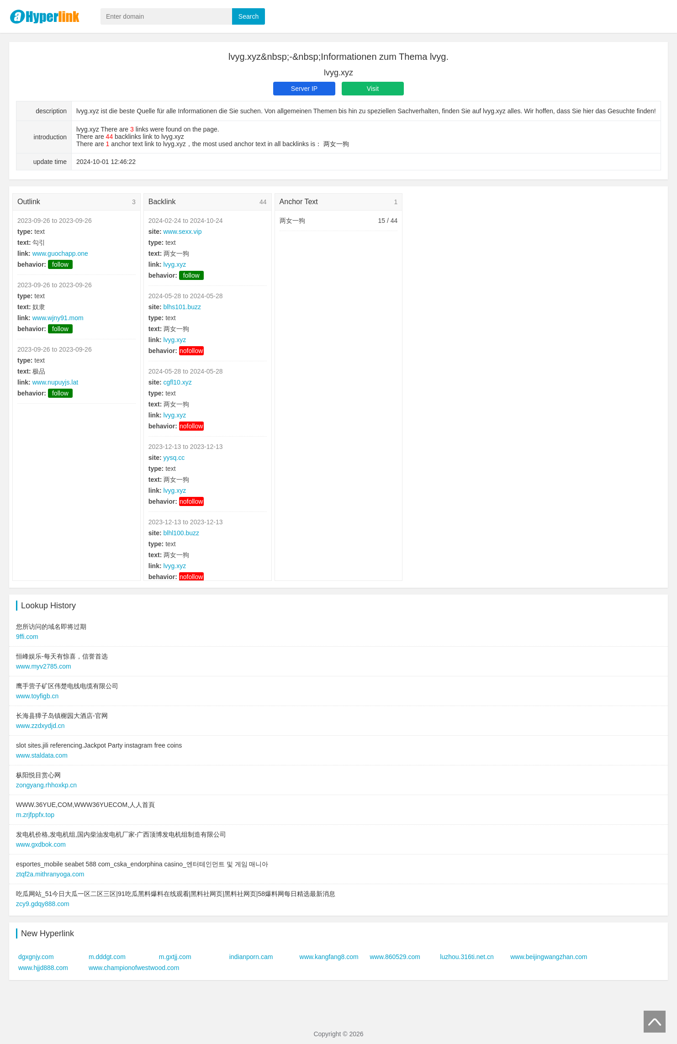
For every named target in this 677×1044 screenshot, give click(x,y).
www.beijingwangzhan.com (548, 956)
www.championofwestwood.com (134, 967)
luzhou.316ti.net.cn (467, 956)
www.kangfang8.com (329, 956)
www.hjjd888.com (43, 967)
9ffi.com (27, 636)
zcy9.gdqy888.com (42, 903)
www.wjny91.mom (58, 318)
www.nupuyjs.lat (55, 382)
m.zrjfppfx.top (35, 814)
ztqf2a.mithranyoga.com (50, 874)
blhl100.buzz (181, 533)
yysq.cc (174, 457)
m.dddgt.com (107, 956)
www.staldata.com (42, 755)
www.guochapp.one (60, 253)
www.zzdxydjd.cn (40, 725)
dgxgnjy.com (36, 956)
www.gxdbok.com (41, 844)
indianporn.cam (251, 956)
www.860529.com (395, 956)
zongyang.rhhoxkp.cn (46, 785)
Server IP (304, 88)
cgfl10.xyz (177, 382)
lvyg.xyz (174, 264)
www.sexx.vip (182, 231)
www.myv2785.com (43, 666)
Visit (373, 88)
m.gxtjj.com (175, 956)
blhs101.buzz (182, 307)
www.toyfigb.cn (37, 696)
